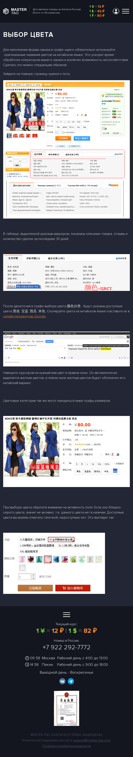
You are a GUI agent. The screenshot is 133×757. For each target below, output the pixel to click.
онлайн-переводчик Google (24, 316)
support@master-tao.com (92, 740)
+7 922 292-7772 (67, 647)
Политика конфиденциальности (66, 746)
